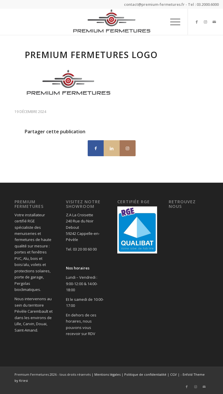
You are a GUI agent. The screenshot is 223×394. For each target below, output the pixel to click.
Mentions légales (107, 374)
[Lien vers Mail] (214, 21)
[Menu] (172, 22)
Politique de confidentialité (145, 374)
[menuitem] (172, 22)
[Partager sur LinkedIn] (112, 148)
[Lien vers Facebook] (197, 21)
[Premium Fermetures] (111, 22)
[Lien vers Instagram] (205, 21)
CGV (173, 374)
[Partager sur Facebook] (96, 148)
